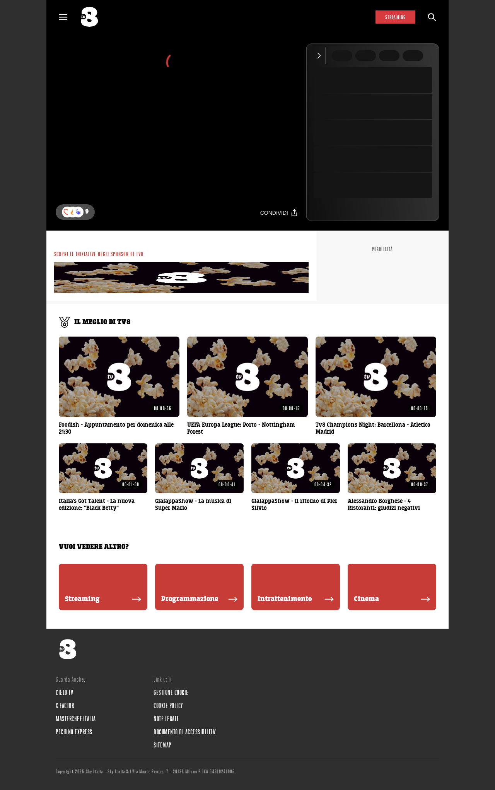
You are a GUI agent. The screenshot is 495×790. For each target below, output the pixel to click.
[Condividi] (279, 212)
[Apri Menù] (68, 17)
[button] (78, 212)
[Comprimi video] (321, 55)
